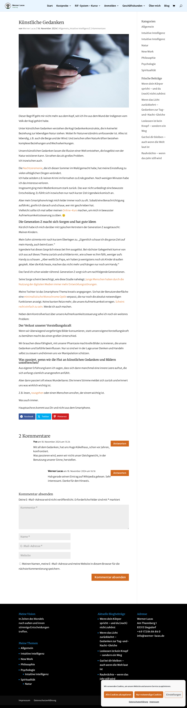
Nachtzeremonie (32, 168)
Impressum (154, 702)
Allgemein (64, 28)
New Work (147, 51)
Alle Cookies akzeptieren (118, 694)
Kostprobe (62, 6)
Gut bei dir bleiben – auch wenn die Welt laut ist (153, 142)
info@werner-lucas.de (150, 635)
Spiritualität (148, 70)
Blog (166, 6)
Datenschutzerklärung (138, 702)
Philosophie (148, 57)
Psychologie (148, 64)
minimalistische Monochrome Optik (45, 296)
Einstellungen (173, 694)
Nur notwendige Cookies (149, 694)
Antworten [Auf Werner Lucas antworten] (118, 473)
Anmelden (110, 6)
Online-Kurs (70, 210)
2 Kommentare (98, 28)
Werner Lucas (29, 28)
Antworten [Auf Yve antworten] (118, 444)
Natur (144, 45)
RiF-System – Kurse (86, 6)
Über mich (155, 6)
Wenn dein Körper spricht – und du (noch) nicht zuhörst (153, 88)
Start (50, 6)
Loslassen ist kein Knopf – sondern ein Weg (153, 126)
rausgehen (37, 392)
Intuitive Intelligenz (79, 28)
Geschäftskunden (132, 6)
